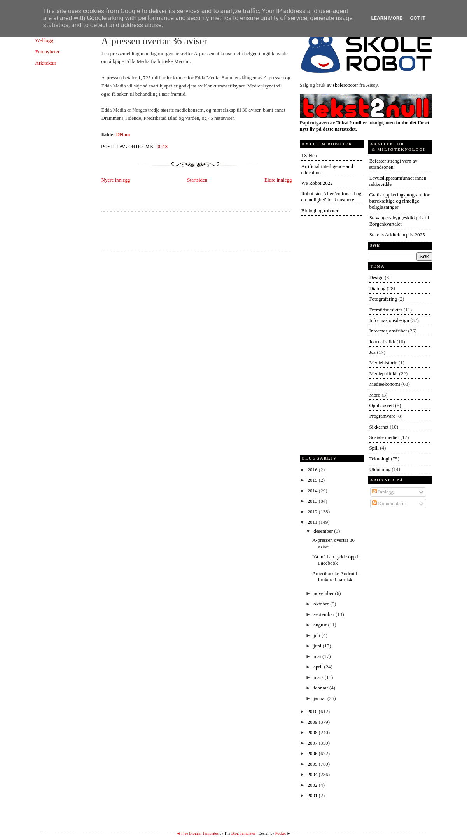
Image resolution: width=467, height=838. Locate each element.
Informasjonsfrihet (388, 331)
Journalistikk (382, 342)
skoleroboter (345, 85)
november (324, 593)
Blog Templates (243, 833)
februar (321, 688)
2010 (313, 711)
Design (376, 277)
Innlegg (383, 492)
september (324, 614)
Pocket (280, 833)
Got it (417, 18)
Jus (372, 352)
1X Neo (309, 155)
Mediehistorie (383, 363)
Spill (374, 448)
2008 (313, 732)
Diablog (377, 288)
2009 (313, 722)
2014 (313, 490)
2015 (313, 480)
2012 (313, 511)
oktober (321, 604)
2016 (313, 469)
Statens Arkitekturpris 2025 (397, 235)
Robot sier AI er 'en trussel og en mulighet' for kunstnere (331, 197)
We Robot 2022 (316, 183)
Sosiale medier (384, 437)
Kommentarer (389, 503)
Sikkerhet (378, 427)
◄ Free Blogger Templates (198, 833)
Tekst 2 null (349, 123)
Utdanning (379, 469)
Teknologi (379, 459)
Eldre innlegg (278, 180)
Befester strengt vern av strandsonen (393, 164)
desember (323, 531)
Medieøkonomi (384, 384)
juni (317, 646)
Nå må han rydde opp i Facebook (335, 560)
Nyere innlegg (115, 180)
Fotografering (383, 299)
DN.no (123, 134)
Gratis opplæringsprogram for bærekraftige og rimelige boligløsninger (399, 201)
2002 (313, 785)
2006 (313, 753)
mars (319, 677)
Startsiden (197, 180)
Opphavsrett (381, 405)
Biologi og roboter (319, 210)
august (320, 625)
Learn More (386, 18)
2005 (313, 764)
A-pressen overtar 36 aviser (154, 41)
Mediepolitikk (383, 373)
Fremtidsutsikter (385, 310)
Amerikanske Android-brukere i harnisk (335, 576)
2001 (313, 795)
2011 (313, 522)
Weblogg (44, 40)
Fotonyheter (47, 51)
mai (317, 656)
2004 (313, 774)
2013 (313, 501)
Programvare (382, 416)
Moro (374, 395)
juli (317, 635)
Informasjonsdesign (389, 320)
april (318, 667)
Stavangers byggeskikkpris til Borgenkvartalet (399, 221)
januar (320, 698)
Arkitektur (45, 63)
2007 (313, 743)
